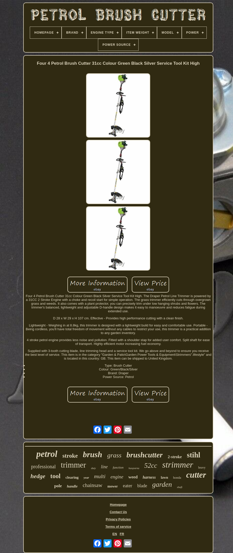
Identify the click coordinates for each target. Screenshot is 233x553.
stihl (193, 455)
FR (122, 534)
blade (142, 485)
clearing (72, 477)
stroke (70, 456)
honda (177, 477)
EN (114, 534)
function (118, 467)
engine (117, 476)
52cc (150, 465)
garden (162, 484)
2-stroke (175, 457)
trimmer (73, 464)
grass (114, 455)
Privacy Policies (118, 519)
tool (55, 476)
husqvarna (133, 468)
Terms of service (118, 526)
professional (43, 466)
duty (93, 468)
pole (58, 485)
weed (133, 477)
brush (92, 454)
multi (100, 476)
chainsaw (92, 485)
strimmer (177, 464)
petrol (47, 454)
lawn (164, 477)
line (104, 466)
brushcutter (144, 455)
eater (127, 485)
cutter (196, 474)
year (86, 477)
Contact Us (118, 512)
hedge (38, 476)
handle (72, 486)
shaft (179, 487)
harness (149, 477)
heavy (201, 467)
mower (113, 486)
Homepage (118, 504)
